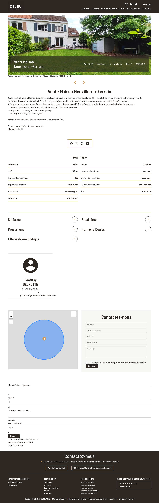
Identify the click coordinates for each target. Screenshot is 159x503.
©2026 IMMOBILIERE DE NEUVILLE (37, 499)
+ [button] (11, 313)
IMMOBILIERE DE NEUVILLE (55, 461)
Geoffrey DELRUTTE (30, 282)
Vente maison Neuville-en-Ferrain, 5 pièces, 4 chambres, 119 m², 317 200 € (43, 76)
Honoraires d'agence (77, 499)
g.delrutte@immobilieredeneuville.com (38, 295)
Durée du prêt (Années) (19, 410)
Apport (11, 397)
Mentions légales (59, 499)
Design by (126, 499)
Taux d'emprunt (15, 423)
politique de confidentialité (122, 362)
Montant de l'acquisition (19, 385)
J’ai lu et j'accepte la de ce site (117, 362)
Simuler (13, 436)
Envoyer (92, 366)
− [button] (11, 316)
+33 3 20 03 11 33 (32, 289)
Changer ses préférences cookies (102, 499)
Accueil (10, 76)
